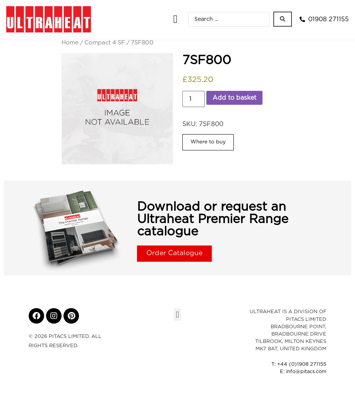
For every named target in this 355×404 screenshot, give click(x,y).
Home (70, 43)
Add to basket (234, 98)
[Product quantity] (193, 99)
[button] (175, 19)
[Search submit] (282, 19)
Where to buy (208, 142)
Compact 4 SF (104, 43)
